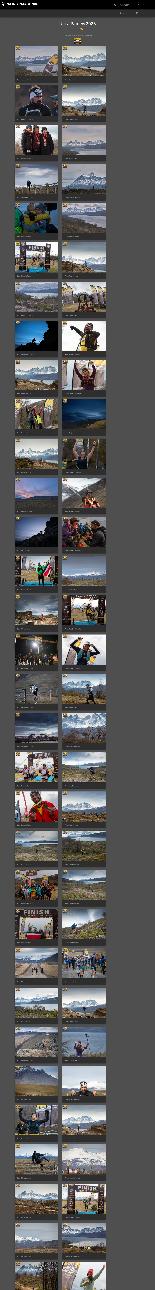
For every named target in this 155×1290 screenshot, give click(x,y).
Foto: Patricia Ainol (67, 77)
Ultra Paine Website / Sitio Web (77, 35)
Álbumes (124, 4)
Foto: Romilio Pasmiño (69, 113)
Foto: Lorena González (25, 1235)
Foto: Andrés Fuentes (25, 77)
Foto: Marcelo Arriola (111, 475)
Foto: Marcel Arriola (111, 1199)
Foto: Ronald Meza (24, 1018)
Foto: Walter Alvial (23, 366)
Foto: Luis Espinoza (67, 511)
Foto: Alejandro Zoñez (25, 149)
